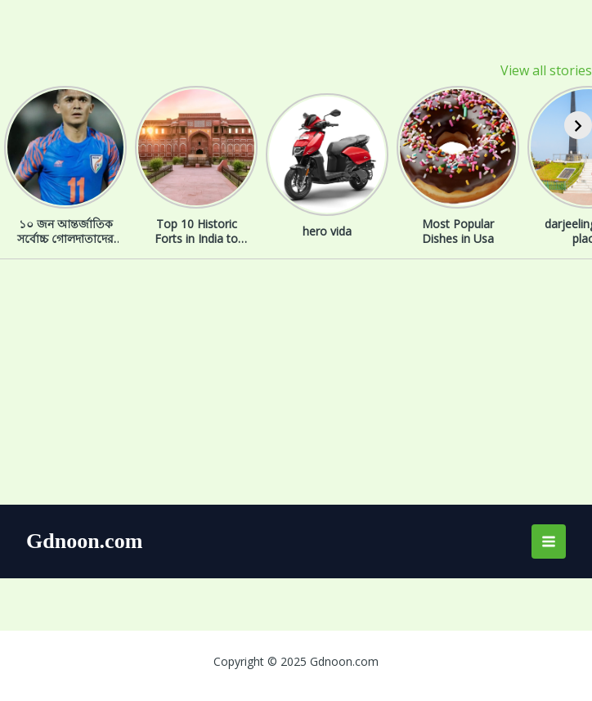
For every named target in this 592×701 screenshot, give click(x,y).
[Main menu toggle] (548, 541)
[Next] (578, 125)
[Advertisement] (296, 382)
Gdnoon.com (84, 541)
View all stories (546, 70)
